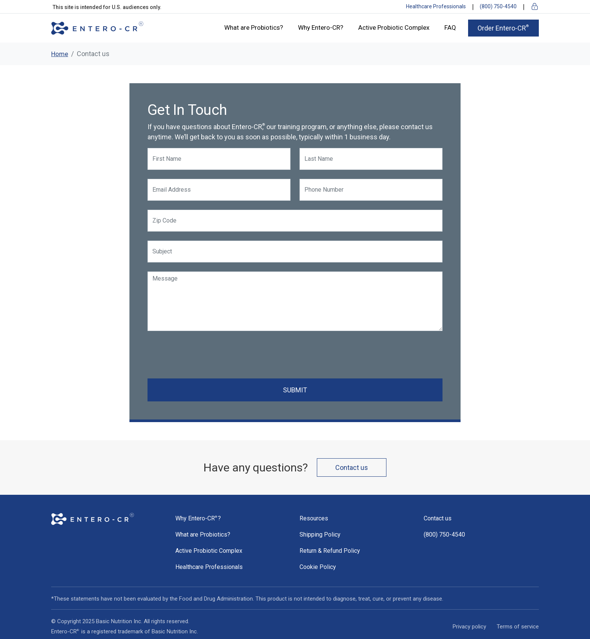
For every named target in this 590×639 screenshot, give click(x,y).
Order (503, 28)
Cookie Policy (318, 566)
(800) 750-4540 (498, 6)
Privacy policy (469, 626)
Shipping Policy (320, 534)
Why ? (198, 518)
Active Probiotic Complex (393, 27)
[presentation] (205, 354)
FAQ (450, 27)
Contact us (351, 467)
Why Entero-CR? (320, 27)
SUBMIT (295, 390)
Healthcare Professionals (436, 6)
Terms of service (518, 626)
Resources (314, 518)
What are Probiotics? (253, 27)
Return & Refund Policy (330, 550)
